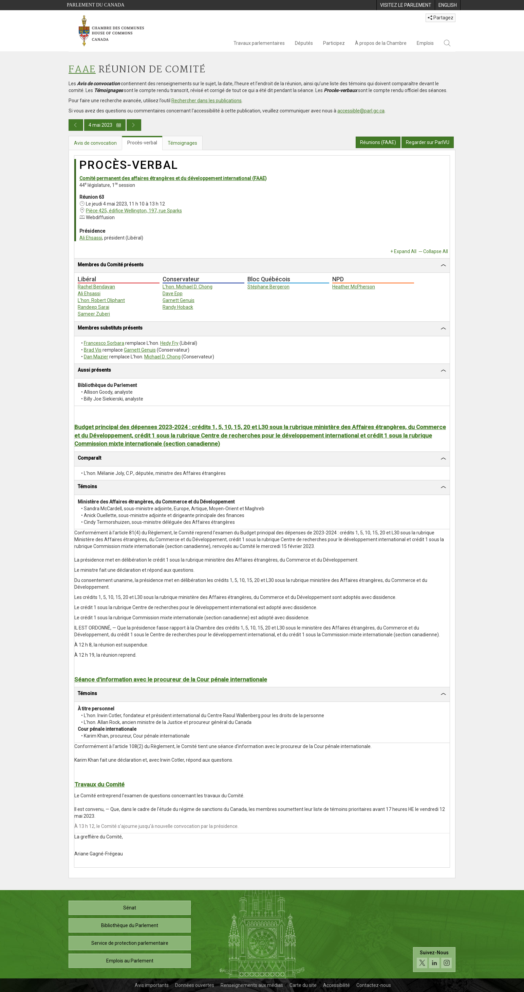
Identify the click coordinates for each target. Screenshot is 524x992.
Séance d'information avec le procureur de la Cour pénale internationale (170, 679)
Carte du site (303, 985)
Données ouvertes (194, 985)
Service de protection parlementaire (129, 943)
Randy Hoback (178, 307)
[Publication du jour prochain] (134, 125)
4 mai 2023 (105, 125)
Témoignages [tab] (182, 143)
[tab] (262, 266)
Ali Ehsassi (90, 238)
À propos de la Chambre (381, 43)
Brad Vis (92, 350)
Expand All (405, 251)
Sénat (129, 907)
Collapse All (435, 251)
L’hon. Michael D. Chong (187, 286)
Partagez (440, 17)
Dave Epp (173, 293)
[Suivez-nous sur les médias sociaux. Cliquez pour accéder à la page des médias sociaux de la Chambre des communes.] (434, 959)
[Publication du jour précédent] (76, 125)
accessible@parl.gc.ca (361, 110)
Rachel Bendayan (96, 286)
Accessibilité (336, 985)
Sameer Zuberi (94, 314)
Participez (334, 43)
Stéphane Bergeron (268, 286)
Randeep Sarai (93, 307)
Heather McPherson (353, 286)
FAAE (82, 69)
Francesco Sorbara (104, 343)
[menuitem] (405, 5)
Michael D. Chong (162, 356)
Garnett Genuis (178, 300)
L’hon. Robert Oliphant (101, 300)
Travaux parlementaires (259, 43)
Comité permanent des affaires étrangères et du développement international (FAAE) (173, 178)
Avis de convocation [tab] (95, 143)
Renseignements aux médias (252, 985)
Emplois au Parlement (129, 960)
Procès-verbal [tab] (142, 142)
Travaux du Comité (99, 784)
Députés (304, 43)
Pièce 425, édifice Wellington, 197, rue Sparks (134, 210)
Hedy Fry (169, 343)
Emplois (425, 43)
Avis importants (152, 985)
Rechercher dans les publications (206, 100)
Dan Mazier (96, 356)
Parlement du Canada (96, 4)
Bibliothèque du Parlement (129, 925)
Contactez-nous (373, 985)
